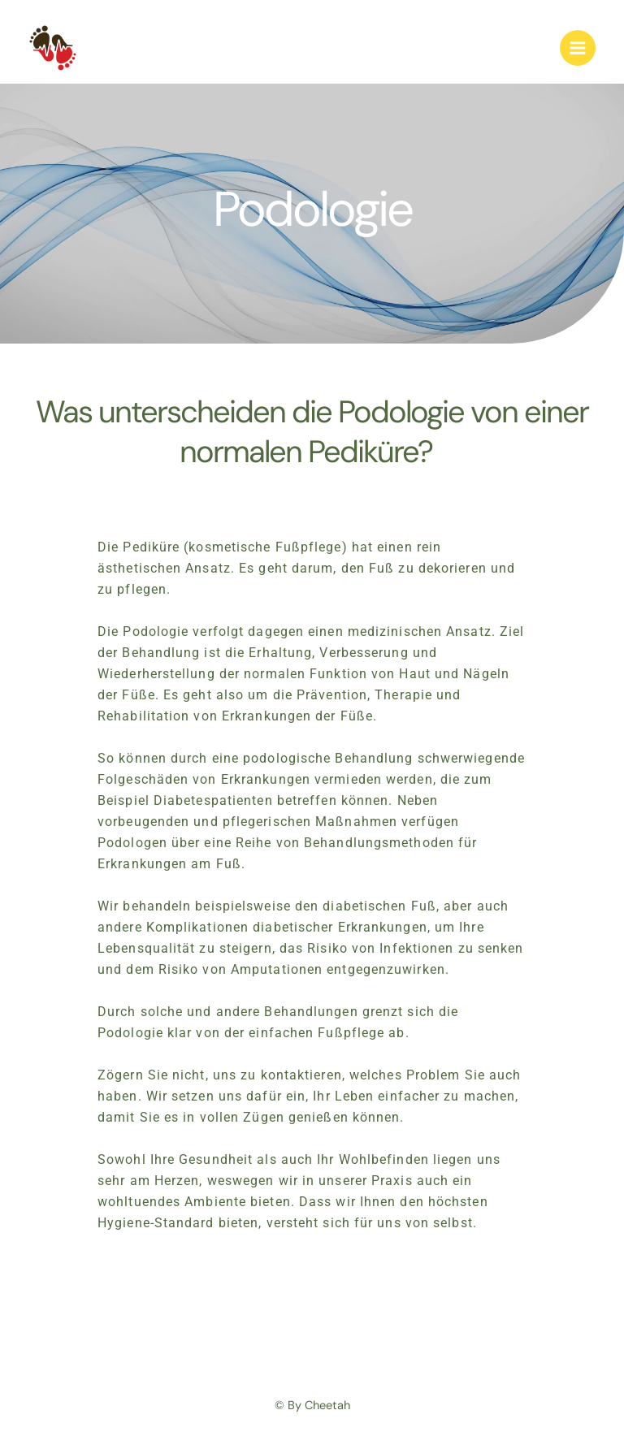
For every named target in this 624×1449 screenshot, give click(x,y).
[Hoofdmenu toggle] (578, 48)
